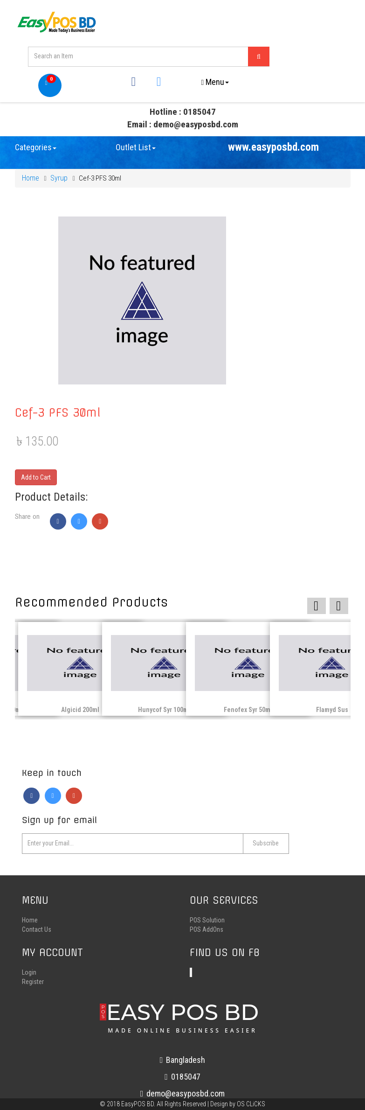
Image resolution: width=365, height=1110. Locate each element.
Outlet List (136, 150)
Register (33, 985)
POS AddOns (206, 933)
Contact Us (36, 933)
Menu (215, 82)
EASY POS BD (182, 1019)
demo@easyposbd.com (182, 1097)
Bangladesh (183, 1063)
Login (29, 976)
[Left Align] (258, 57)
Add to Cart (36, 480)
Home (30, 181)
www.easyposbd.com (273, 150)
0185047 (182, 1080)
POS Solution (207, 924)
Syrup (59, 181)
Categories (35, 150)
